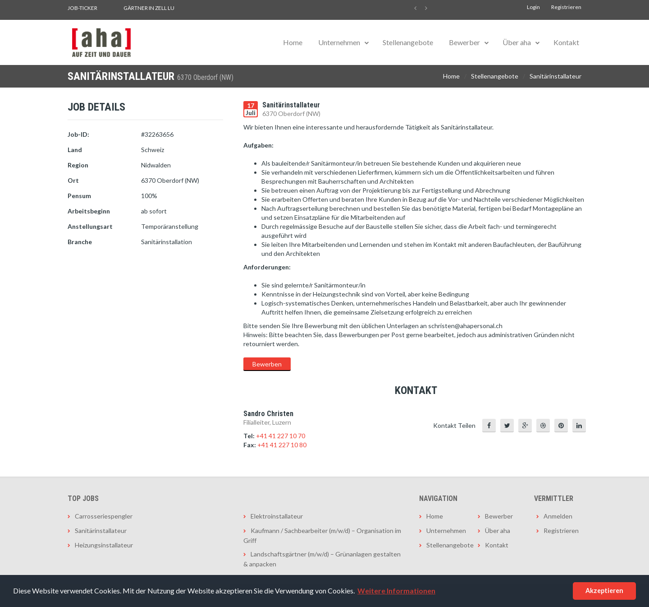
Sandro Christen (268, 413)
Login (533, 7)
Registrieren (566, 7)
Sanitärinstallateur (555, 76)
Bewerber (464, 42)
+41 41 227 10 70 (280, 436)
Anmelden (558, 516)
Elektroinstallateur (277, 516)
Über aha (517, 42)
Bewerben (267, 364)
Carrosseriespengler (104, 516)
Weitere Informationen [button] (396, 590)
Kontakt (566, 42)
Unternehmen (339, 42)
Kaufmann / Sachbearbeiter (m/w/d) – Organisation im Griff (322, 535)
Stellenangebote (408, 42)
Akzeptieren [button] (604, 590)
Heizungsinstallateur (104, 545)
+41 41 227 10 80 (281, 445)
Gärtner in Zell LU (148, 8)
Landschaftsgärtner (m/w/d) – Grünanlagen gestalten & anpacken (322, 559)
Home (292, 42)
